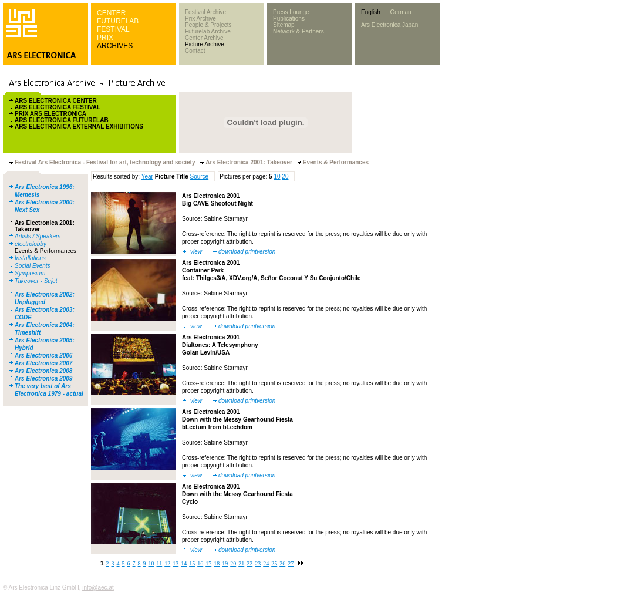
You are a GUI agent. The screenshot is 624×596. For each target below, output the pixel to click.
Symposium (30, 273)
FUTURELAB (118, 21)
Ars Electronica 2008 (43, 371)
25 (274, 563)
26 (282, 563)
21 (241, 563)
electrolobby (30, 244)
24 (266, 563)
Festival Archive (205, 12)
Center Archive (204, 38)
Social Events (32, 265)
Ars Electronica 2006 (43, 355)
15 (192, 563)
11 (160, 563)
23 (258, 563)
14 (184, 563)
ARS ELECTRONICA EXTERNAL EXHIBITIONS (79, 126)
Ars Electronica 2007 (43, 363)
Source (199, 176)
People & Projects (208, 25)
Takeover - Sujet (36, 281)
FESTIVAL (113, 29)
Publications (289, 18)
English (370, 12)
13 (175, 563)
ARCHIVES (115, 46)
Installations (30, 258)
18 (217, 563)
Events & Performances (45, 251)
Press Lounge (291, 12)
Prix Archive (200, 18)
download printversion (246, 251)
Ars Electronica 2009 (43, 378)
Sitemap (284, 25)
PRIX (105, 37)
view (196, 251)
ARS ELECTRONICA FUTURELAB (62, 120)
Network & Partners (298, 31)
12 (167, 563)
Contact (195, 51)
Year (147, 176)
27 (291, 563)
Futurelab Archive (208, 31)
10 (277, 176)
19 (225, 563)
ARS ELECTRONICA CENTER (56, 100)
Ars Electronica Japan (389, 25)
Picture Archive (204, 44)
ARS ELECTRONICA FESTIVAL (57, 107)
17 (208, 563)
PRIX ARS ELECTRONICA (50, 113)
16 (200, 563)
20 (285, 176)
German (400, 12)
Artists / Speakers (37, 236)
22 (249, 563)
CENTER (111, 13)
